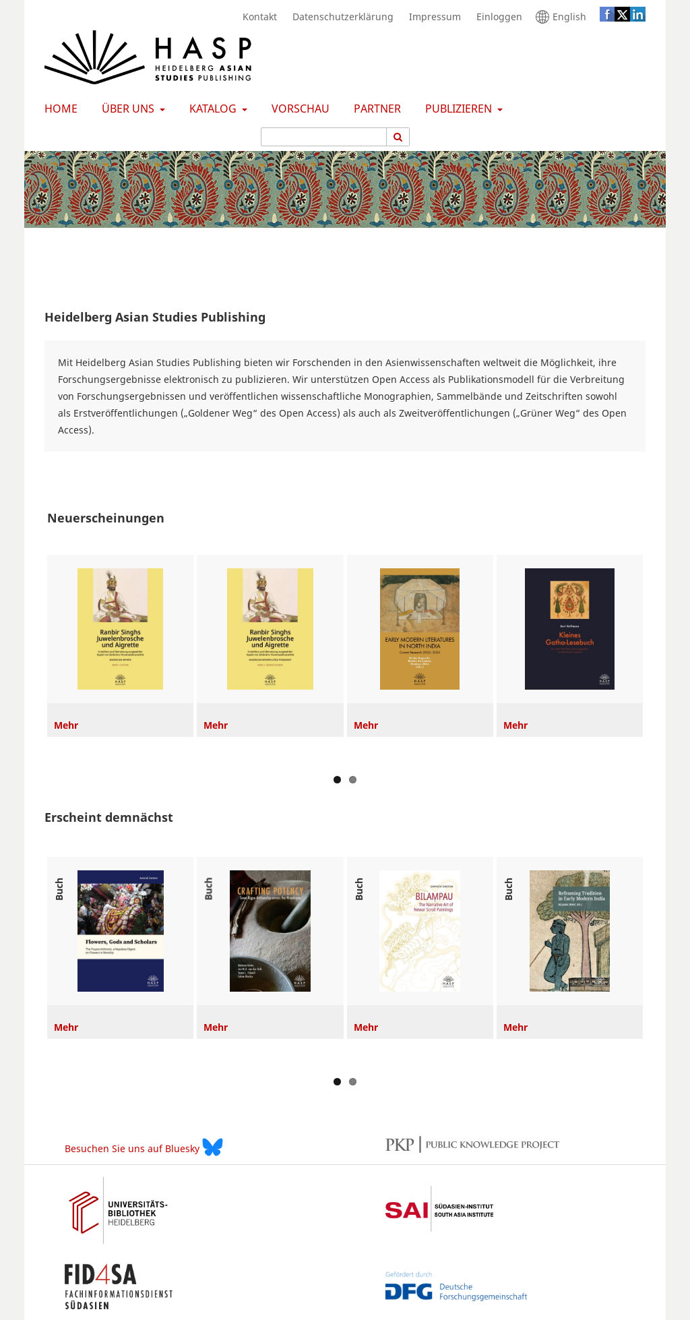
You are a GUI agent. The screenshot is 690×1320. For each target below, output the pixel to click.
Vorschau (298, 108)
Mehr (66, 725)
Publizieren (457, 108)
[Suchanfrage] (324, 136)
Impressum (431, 17)
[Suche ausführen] (398, 136)
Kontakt (256, 17)
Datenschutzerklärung (340, 17)
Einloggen (496, 17)
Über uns (126, 108)
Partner (374, 108)
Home (58, 108)
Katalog (211, 108)
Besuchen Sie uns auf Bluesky (144, 1147)
